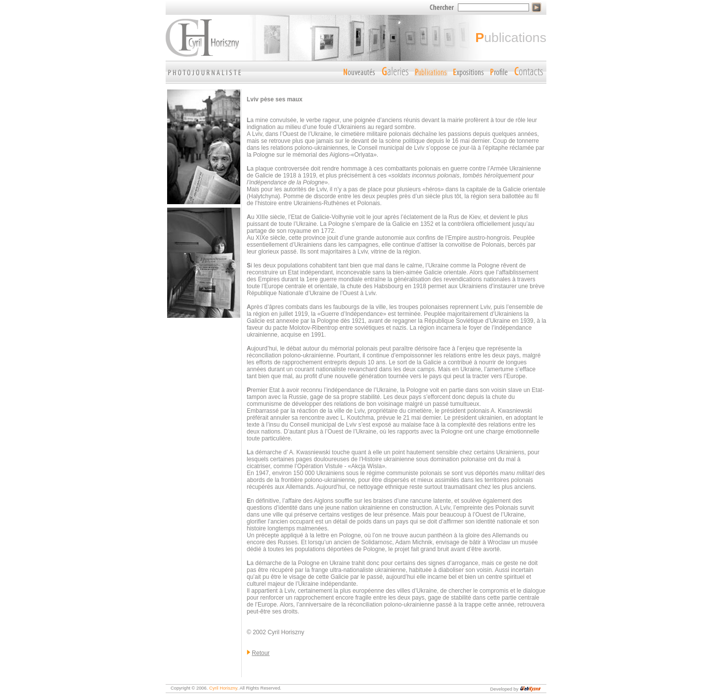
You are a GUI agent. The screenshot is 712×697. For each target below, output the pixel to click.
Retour (260, 653)
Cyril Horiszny (223, 688)
